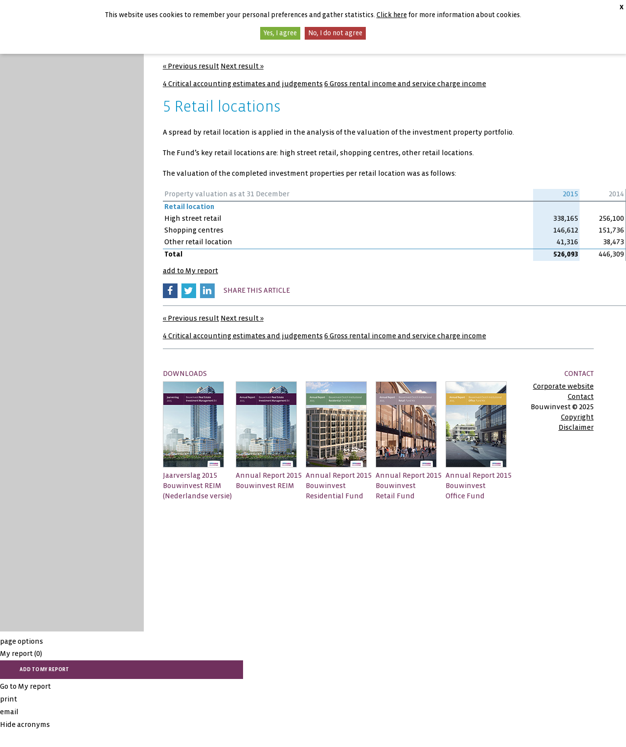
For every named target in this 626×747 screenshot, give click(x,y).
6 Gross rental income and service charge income (405, 84)
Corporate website (563, 386)
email (9, 712)
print (8, 699)
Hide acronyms (25, 724)
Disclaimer (576, 427)
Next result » (242, 66)
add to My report (190, 271)
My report (21, 653)
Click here (392, 15)
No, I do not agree (335, 33)
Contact (581, 396)
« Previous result (191, 66)
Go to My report (25, 686)
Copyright (577, 417)
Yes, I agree (280, 33)
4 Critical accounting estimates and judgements (243, 84)
